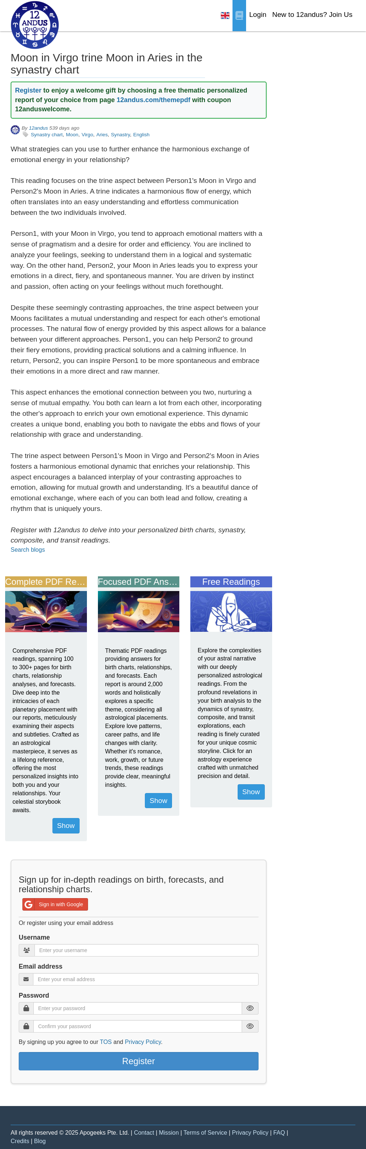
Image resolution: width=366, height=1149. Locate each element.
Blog (40, 1141)
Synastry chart (47, 134)
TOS (106, 1042)
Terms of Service (205, 1133)
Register (28, 90)
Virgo (87, 134)
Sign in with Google (53, 904)
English (141, 134)
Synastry (120, 134)
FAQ (279, 1133)
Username (34, 937)
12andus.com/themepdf (153, 100)
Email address (40, 966)
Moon (72, 134)
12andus (38, 128)
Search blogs (28, 550)
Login (257, 14)
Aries (102, 134)
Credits (20, 1141)
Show (66, 825)
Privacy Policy (143, 1042)
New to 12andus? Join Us (312, 14)
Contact (144, 1133)
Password (34, 995)
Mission (169, 1133)
